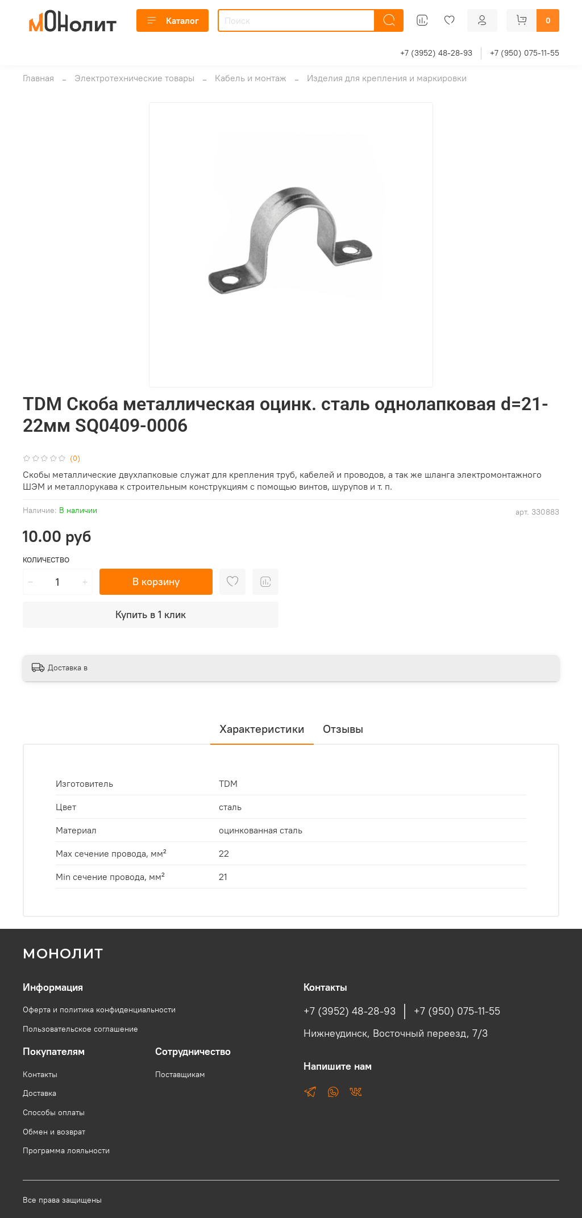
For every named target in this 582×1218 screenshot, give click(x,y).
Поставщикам (180, 1074)
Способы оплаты (54, 1112)
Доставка (39, 1093)
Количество (46, 560)
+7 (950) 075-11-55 (524, 53)
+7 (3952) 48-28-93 (436, 53)
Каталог (172, 20)
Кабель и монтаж (250, 78)
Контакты (40, 1074)
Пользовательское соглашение (80, 1029)
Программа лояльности (66, 1150)
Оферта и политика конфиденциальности (99, 1009)
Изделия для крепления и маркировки (387, 78)
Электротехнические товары (134, 78)
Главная (38, 78)
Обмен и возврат (54, 1132)
